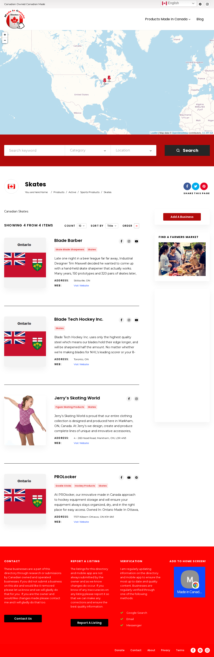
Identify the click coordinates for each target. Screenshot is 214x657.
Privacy (165, 650)
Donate (120, 650)
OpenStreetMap (180, 133)
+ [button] (5, 34)
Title (110, 225)
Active (72, 192)
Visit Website (81, 285)
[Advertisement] (182, 355)
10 (80, 225)
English (170, 3)
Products (59, 192)
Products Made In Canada (167, 19)
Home (44, 192)
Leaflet (154, 133)
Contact (135, 650)
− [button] (5, 40)
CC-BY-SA (207, 133)
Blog (200, 19)
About (151, 650)
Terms (180, 650)
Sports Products (89, 192)
